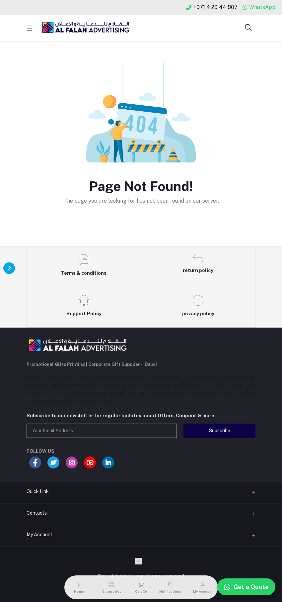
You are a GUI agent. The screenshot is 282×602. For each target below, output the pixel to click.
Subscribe (219, 430)
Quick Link (38, 491)
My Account (39, 534)
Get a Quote (246, 587)
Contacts (37, 513)
